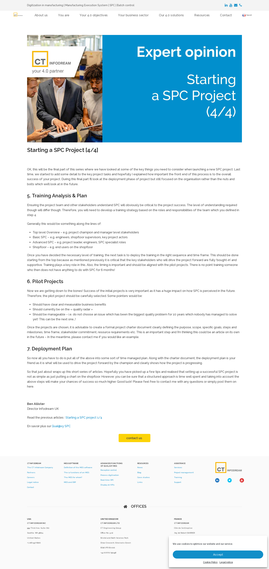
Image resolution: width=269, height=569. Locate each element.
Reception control (109, 470)
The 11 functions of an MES (76, 472)
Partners (31, 472)
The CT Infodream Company (40, 467)
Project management (184, 472)
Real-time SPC (107, 480)
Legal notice (226, 562)
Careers (31, 477)
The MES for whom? (73, 477)
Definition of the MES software (78, 467)
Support (177, 482)
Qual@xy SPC (61, 426)
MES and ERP (70, 482)
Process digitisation (110, 475)
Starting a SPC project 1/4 (84, 417)
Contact (30, 487)
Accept (218, 554)
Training (178, 477)
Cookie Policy (210, 562)
